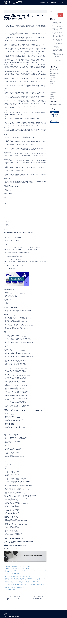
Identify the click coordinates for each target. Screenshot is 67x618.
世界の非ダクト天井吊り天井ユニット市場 (12, 573)
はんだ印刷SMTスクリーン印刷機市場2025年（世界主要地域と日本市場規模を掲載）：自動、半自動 (21, 565)
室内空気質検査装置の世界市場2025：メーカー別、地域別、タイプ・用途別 (17, 566)
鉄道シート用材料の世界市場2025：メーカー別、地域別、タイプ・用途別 (17, 582)
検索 (51, 11)
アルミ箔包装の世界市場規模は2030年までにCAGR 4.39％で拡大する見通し (17, 568)
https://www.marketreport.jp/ (55, 104)
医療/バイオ (52, 81)
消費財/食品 (52, 87)
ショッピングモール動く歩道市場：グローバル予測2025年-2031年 (58, 28)
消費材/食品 (52, 85)
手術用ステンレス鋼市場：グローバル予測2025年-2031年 (14, 587)
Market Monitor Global (54, 73)
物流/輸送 (52, 88)
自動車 (51, 94)
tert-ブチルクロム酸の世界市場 (10, 589)
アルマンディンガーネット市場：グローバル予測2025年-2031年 (58, 45)
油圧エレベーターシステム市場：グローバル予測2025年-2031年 (58, 37)
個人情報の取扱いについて (55, 2)
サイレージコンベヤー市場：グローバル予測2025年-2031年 (57, 41)
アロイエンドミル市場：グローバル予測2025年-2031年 (58, 24)
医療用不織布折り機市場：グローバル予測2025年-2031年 (58, 52)
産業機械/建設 (53, 92)
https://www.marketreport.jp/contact (21, 548)
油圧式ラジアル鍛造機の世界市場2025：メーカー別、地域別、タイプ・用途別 (14, 598)
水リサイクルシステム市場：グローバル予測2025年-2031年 (57, 60)
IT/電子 (51, 71)
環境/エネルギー (53, 90)
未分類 (51, 83)
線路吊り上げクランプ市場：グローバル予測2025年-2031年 (57, 32)
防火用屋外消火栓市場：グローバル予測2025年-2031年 (58, 56)
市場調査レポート (43, 2)
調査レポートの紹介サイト (14, 2)
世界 (51, 79)
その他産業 (52, 77)
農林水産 (52, 96)
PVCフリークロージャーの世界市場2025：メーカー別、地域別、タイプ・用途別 (18, 576)
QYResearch (52, 75)
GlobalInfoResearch (54, 69)
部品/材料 (52, 98)
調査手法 (48, 2)
